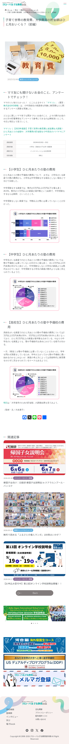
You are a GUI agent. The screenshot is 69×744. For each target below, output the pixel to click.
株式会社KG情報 (10, 106)
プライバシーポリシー (44, 712)
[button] (31, 623)
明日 (5, 403)
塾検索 (9, 712)
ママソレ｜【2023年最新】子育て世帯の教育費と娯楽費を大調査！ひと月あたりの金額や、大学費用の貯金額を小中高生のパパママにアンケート (34, 132)
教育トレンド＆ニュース (29, 10)
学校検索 (10, 709)
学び (16, 10)
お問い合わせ (40, 719)
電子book (10, 723)
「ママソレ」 (51, 103)
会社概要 (38, 709)
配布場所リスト (41, 715)
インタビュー (12, 716)
